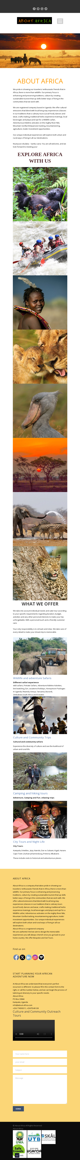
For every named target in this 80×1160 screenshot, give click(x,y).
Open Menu (60, 21)
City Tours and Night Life (29, 842)
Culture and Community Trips (32, 737)
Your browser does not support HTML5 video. (34, 1030)
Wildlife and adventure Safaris (32, 678)
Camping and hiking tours (30, 793)
